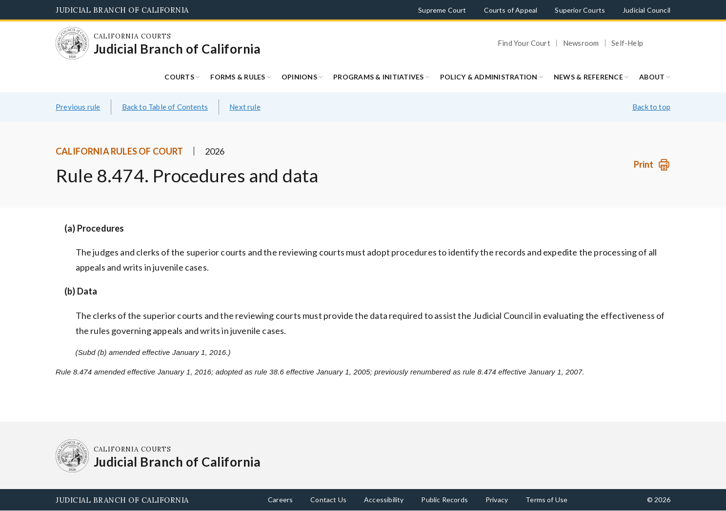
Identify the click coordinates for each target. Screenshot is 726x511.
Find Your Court (524, 43)
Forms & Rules (237, 77)
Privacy (496, 499)
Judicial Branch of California (122, 10)
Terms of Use (546, 499)
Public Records (444, 499)
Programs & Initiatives (378, 77)
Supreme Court (442, 10)
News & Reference (588, 77)
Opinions (299, 77)
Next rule (245, 106)
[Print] (652, 164)
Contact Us (328, 499)
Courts (179, 77)
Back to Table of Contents (165, 106)
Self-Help (627, 43)
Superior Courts (580, 10)
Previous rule (78, 106)
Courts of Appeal (511, 10)
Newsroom (581, 43)
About (652, 77)
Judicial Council (646, 10)
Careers (280, 499)
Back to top (651, 106)
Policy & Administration (489, 77)
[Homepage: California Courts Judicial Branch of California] (72, 43)
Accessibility (383, 499)
